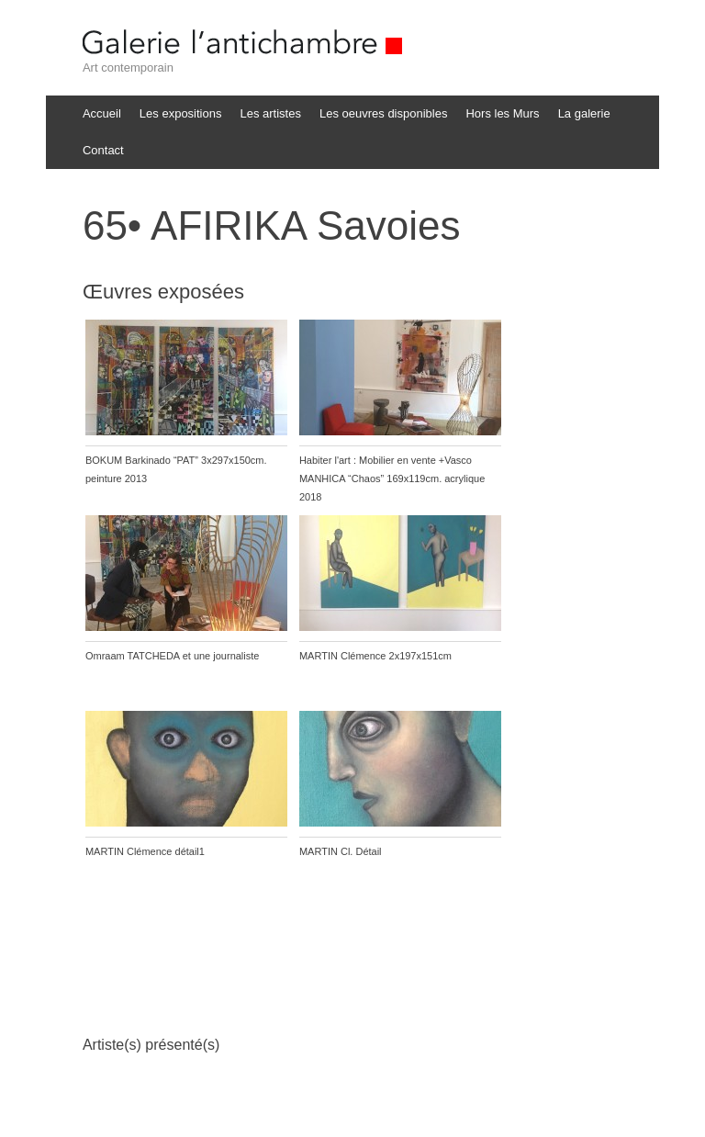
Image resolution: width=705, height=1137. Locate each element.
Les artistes (270, 113)
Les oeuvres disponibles (383, 113)
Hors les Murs (502, 113)
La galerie (584, 113)
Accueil (102, 113)
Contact (103, 150)
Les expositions (181, 113)
